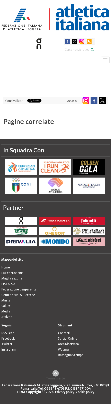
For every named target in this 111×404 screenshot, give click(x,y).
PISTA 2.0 (8, 284)
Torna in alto (55, 378)
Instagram (8, 349)
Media (5, 311)
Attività (6, 317)
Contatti (64, 333)
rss (89, 41)
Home (5, 267)
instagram (81, 41)
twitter (74, 41)
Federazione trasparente (19, 289)
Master (6, 300)
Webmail (64, 349)
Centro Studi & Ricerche (18, 295)
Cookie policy (85, 392)
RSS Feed (7, 333)
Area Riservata (68, 344)
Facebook (8, 338)
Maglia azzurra (12, 278)
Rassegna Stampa (70, 355)
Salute (6, 306)
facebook (67, 41)
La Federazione (12, 273)
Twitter (6, 344)
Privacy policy (64, 392)
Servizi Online (67, 338)
